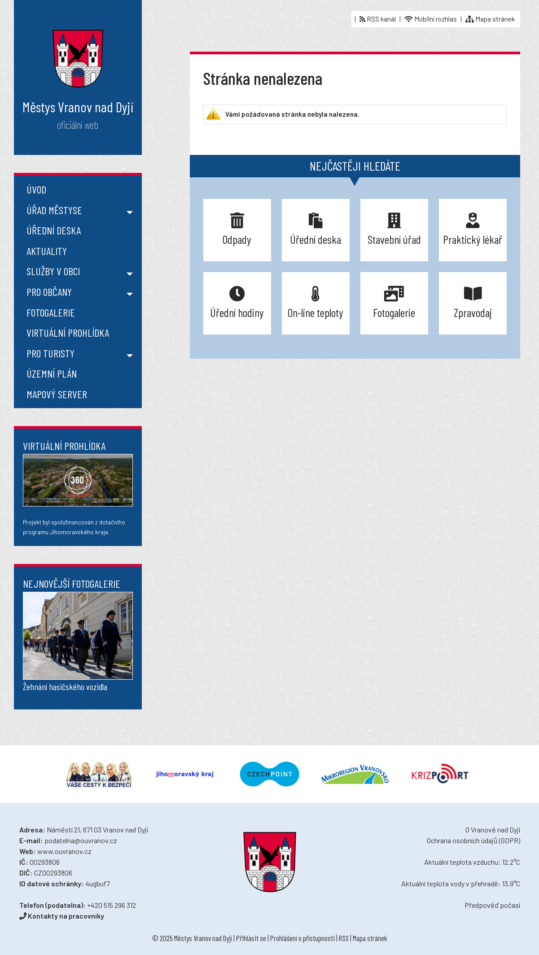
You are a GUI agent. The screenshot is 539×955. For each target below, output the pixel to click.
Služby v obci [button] (53, 270)
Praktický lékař (472, 229)
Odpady (237, 229)
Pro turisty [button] (50, 353)
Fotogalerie (50, 312)
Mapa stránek (490, 19)
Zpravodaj (473, 302)
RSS (344, 937)
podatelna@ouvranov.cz (80, 840)
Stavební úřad (394, 229)
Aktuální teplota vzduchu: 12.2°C (472, 862)
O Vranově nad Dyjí (492, 829)
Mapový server (56, 393)
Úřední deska (53, 230)
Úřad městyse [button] (54, 209)
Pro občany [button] (49, 291)
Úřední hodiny (237, 302)
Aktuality (46, 250)
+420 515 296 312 (111, 905)
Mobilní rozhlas (430, 19)
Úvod (36, 189)
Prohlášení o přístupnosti (302, 937)
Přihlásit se (251, 937)
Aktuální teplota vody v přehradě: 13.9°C (460, 883)
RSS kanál (377, 19)
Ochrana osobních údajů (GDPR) (473, 840)
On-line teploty (315, 302)
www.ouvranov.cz (64, 851)
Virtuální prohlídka (67, 332)
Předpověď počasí (492, 905)
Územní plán (51, 373)
